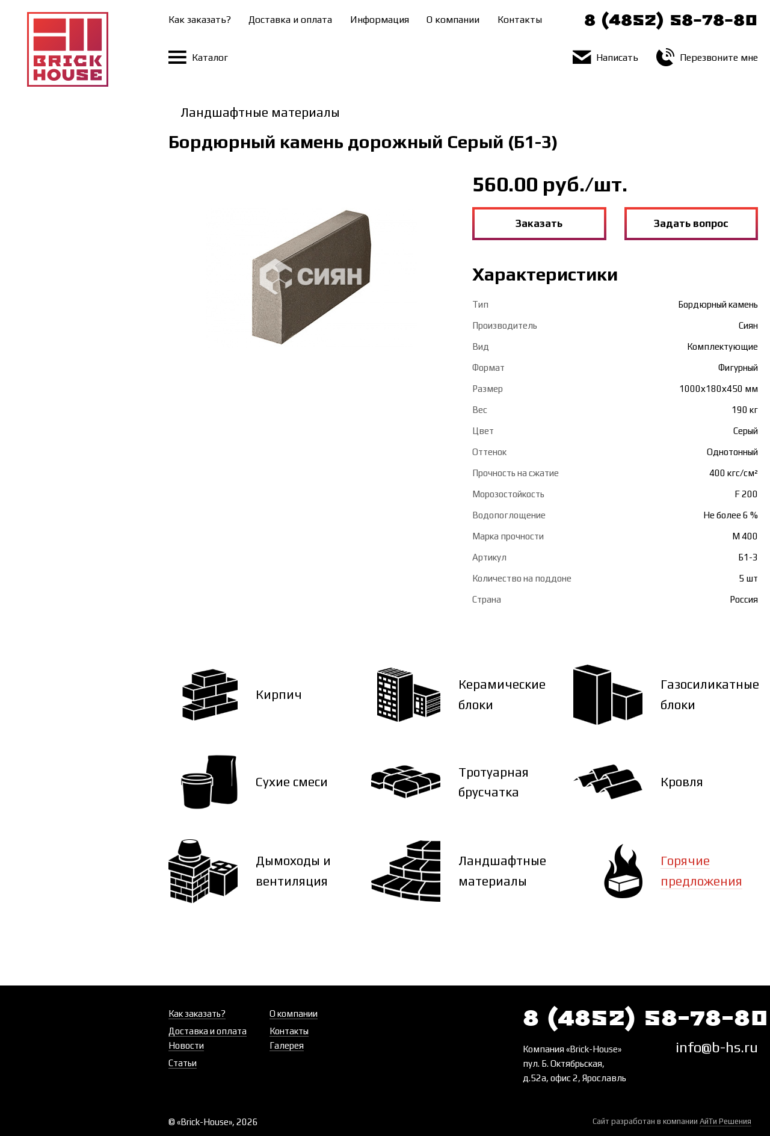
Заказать (539, 223)
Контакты (519, 19)
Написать (605, 57)
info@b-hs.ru (717, 1047)
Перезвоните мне (707, 57)
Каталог (198, 57)
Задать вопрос (691, 223)
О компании (453, 19)
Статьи (182, 1063)
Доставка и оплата (290, 19)
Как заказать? (199, 19)
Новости (186, 1045)
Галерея (287, 1045)
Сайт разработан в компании (672, 1121)
